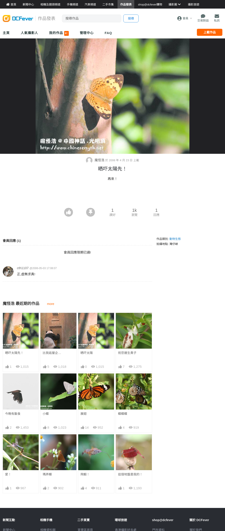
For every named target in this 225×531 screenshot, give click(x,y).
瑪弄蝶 (47, 474)
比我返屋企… (52, 353)
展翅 (83, 413)
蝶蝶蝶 (122, 413)
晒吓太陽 (86, 353)
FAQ (108, 33)
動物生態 (175, 239)
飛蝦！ (85, 474)
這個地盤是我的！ (130, 474)
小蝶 (46, 413)
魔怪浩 (95, 160)
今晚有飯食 (12, 413)
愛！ (8, 474)
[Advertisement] (112, 196)
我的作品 (59, 33)
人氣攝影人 (29, 33)
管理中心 (87, 33)
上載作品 (209, 32)
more (50, 304)
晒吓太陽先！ (14, 353)
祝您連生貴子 (127, 353)
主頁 (6, 33)
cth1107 (23, 268)
